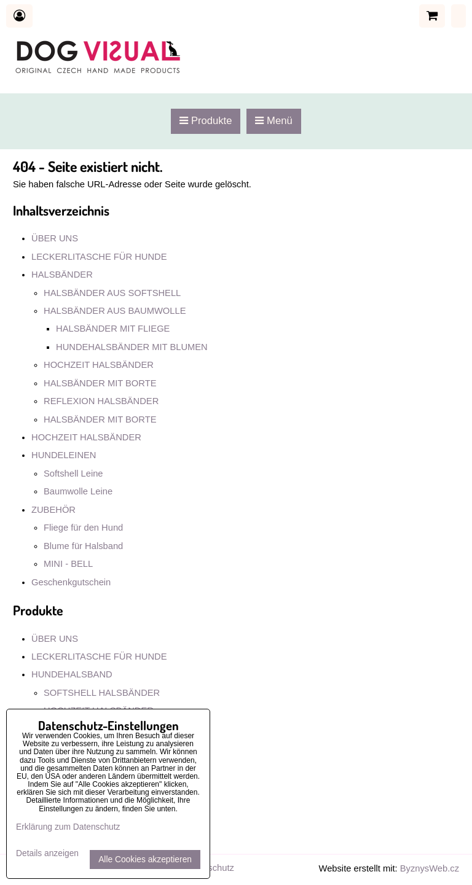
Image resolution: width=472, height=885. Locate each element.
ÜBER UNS (54, 238)
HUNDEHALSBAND (71, 674)
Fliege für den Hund (83, 527)
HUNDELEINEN (63, 455)
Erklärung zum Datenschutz (68, 827)
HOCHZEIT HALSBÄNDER (99, 365)
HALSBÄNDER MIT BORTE (100, 383)
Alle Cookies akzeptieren (145, 859)
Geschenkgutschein (71, 582)
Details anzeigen (47, 853)
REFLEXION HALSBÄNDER (101, 401)
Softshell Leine (73, 473)
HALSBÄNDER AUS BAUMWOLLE (115, 311)
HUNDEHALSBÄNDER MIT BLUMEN (132, 347)
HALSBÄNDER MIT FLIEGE (113, 328)
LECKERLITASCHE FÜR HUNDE (99, 257)
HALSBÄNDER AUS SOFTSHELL (112, 293)
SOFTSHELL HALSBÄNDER (102, 693)
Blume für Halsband (83, 546)
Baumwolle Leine (78, 491)
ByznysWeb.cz (429, 868)
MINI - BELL (68, 564)
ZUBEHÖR (53, 510)
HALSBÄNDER (62, 274)
